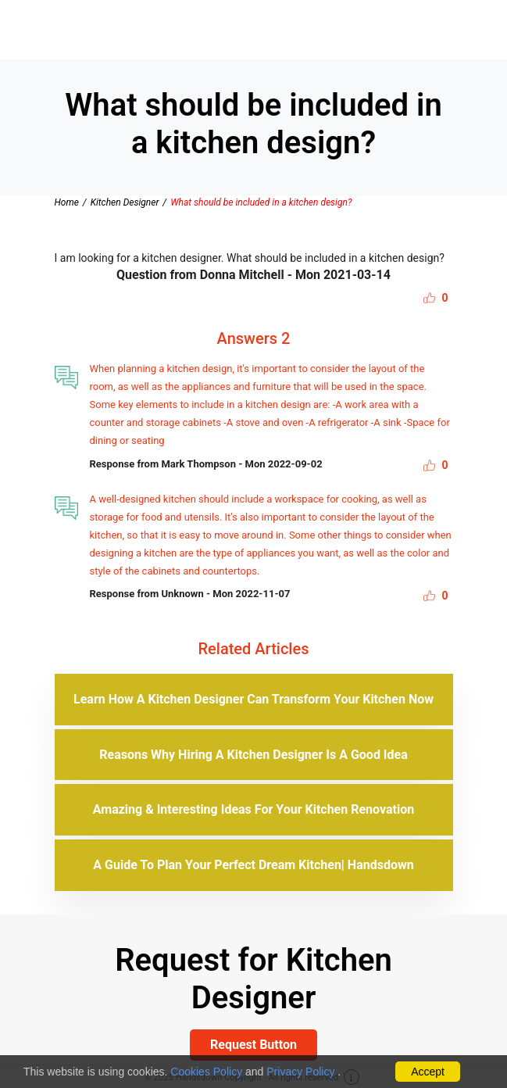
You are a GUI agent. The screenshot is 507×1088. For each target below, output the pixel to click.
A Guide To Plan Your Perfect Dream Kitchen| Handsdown (253, 864)
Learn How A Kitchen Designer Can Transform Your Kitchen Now (253, 699)
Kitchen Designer (125, 202)
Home (67, 202)
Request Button (253, 1044)
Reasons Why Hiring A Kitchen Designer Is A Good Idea (253, 754)
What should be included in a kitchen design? (261, 202)
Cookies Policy (206, 1071)
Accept (428, 1071)
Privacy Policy (300, 1071)
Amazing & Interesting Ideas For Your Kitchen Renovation (253, 809)
